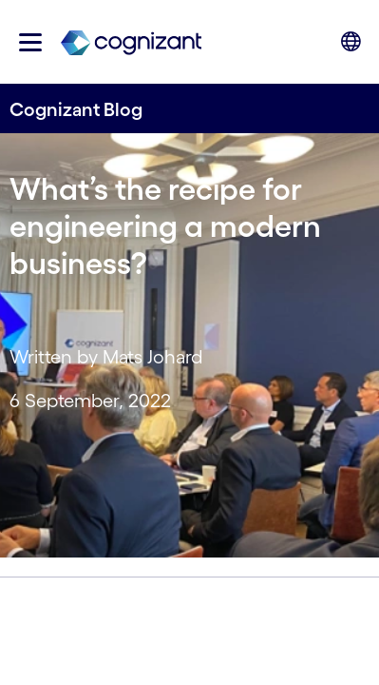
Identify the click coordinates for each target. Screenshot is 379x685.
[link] (131, 42)
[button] (30, 42)
